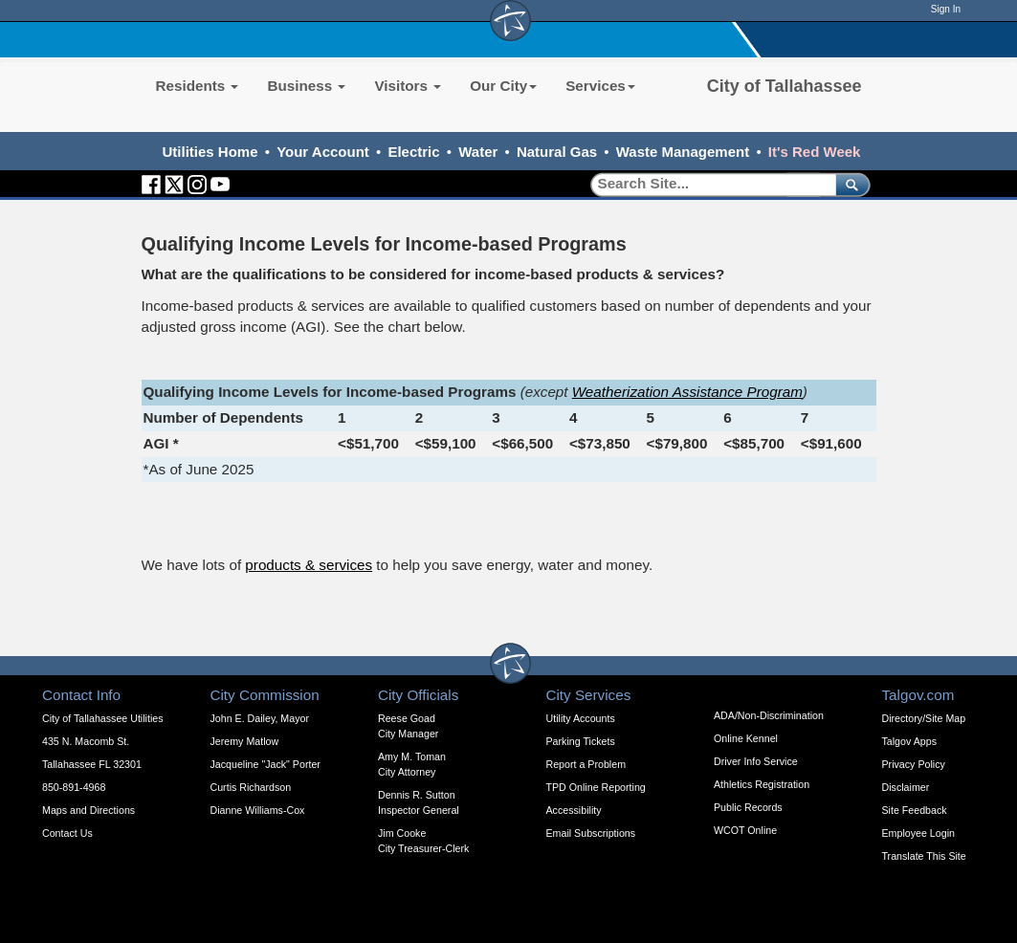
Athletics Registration (761, 784)
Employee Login (918, 833)
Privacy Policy (913, 764)
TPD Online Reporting (596, 787)
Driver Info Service (756, 761)
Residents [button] (197, 85)
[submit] (849, 184)
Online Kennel (746, 738)
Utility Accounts (580, 718)
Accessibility (574, 810)
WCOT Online (745, 830)
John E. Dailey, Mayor (259, 718)
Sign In (946, 9)
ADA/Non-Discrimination (769, 715)
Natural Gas (557, 151)
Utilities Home (210, 151)
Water (477, 151)
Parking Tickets (580, 741)
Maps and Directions (88, 810)
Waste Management (682, 151)
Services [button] (600, 85)
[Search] (706, 184)
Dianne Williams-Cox (257, 810)
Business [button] (306, 85)
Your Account (322, 151)
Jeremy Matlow (244, 741)
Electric (413, 151)
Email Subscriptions (591, 833)
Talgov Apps (909, 741)
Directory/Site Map (924, 718)
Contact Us (67, 833)
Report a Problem (586, 764)
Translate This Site (924, 856)
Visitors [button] (407, 85)
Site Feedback (914, 810)
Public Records (748, 807)
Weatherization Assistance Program (687, 392)
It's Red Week (814, 151)
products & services (308, 565)
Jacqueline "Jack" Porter (265, 764)
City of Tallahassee (784, 86)
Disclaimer (906, 787)
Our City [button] (503, 85)
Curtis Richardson (251, 787)
